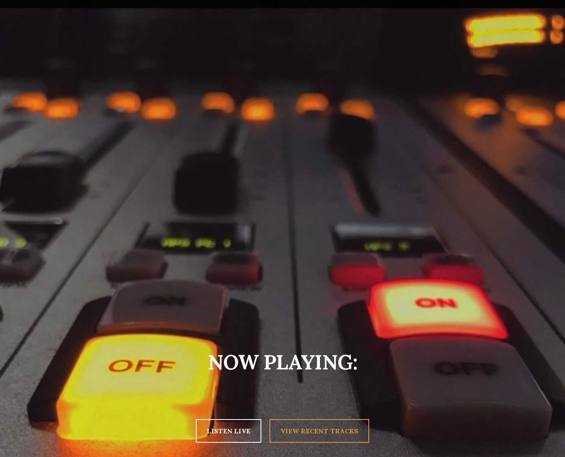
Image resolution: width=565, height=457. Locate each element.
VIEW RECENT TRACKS (319, 431)
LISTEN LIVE (228, 431)
